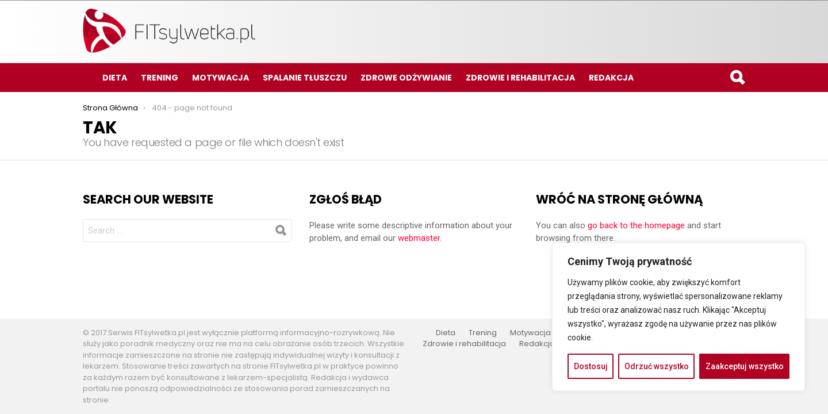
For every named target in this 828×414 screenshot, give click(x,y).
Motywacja (220, 77)
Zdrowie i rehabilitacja (520, 77)
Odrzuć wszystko (656, 366)
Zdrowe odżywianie (406, 77)
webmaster (419, 238)
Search (736, 79)
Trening (159, 77)
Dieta (114, 77)
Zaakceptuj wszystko (745, 366)
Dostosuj (591, 366)
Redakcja (611, 77)
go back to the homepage (636, 225)
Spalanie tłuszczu (305, 77)
